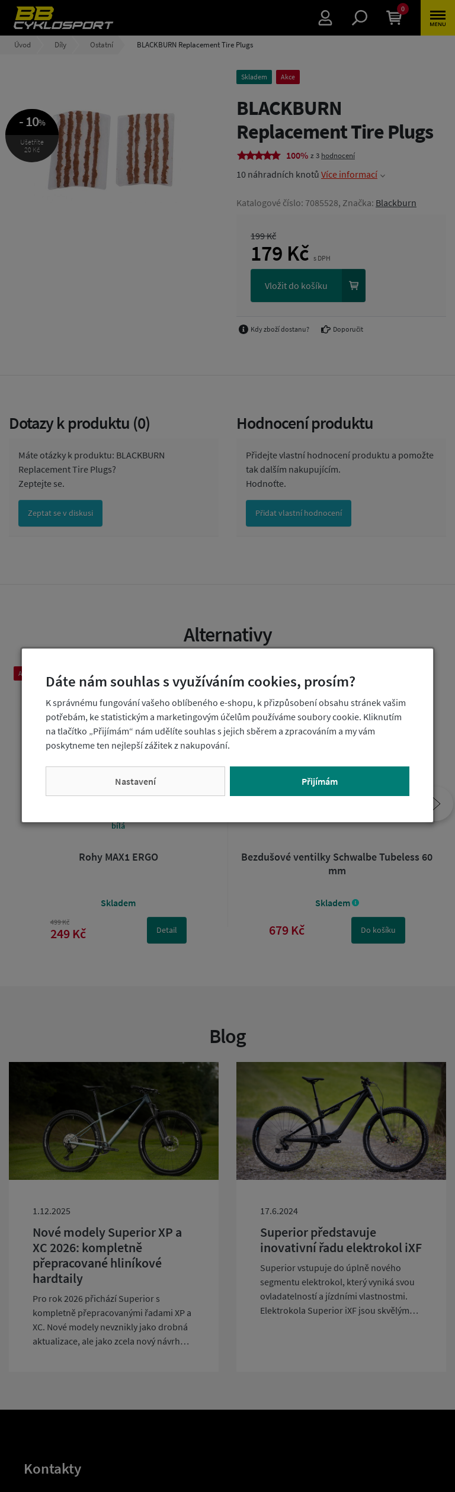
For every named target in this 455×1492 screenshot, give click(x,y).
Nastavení (135, 781)
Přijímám (320, 781)
